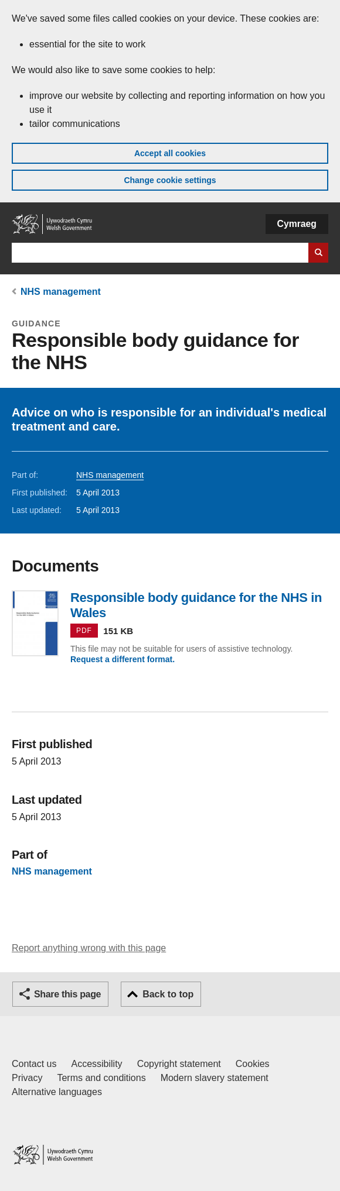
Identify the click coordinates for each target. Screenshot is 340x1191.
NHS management (61, 292)
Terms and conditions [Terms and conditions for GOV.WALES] (101, 1078)
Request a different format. (122, 659)
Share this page (67, 994)
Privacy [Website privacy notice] (27, 1078)
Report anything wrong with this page (89, 948)
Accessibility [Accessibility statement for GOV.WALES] (96, 1064)
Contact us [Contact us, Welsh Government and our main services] (34, 1064)
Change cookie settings (170, 180)
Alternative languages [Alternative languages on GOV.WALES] (57, 1092)
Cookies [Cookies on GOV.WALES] (253, 1064)
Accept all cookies (170, 153)
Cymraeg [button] (297, 224)
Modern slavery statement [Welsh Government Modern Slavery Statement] (214, 1078)
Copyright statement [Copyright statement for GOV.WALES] (179, 1064)
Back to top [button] (167, 994)
